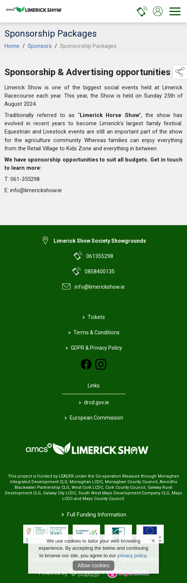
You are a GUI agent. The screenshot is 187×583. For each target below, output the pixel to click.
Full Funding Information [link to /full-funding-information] (93, 514)
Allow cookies (93, 565)
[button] (180, 72)
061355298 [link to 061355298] (99, 256)
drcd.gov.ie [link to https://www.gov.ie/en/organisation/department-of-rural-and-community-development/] (93, 402)
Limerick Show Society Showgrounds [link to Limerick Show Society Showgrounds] (100, 241)
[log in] (158, 11)
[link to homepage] (35, 11)
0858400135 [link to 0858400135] (100, 271)
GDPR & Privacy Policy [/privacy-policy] (93, 347)
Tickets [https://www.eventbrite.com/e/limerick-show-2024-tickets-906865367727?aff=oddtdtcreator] (93, 316)
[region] (93, 134)
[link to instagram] (100, 364)
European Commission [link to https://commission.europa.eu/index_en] (93, 417)
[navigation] (175, 11)
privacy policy (131, 555)
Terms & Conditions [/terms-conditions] (93, 332)
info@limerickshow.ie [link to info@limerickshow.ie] (100, 287)
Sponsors (40, 59)
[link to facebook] (86, 364)
